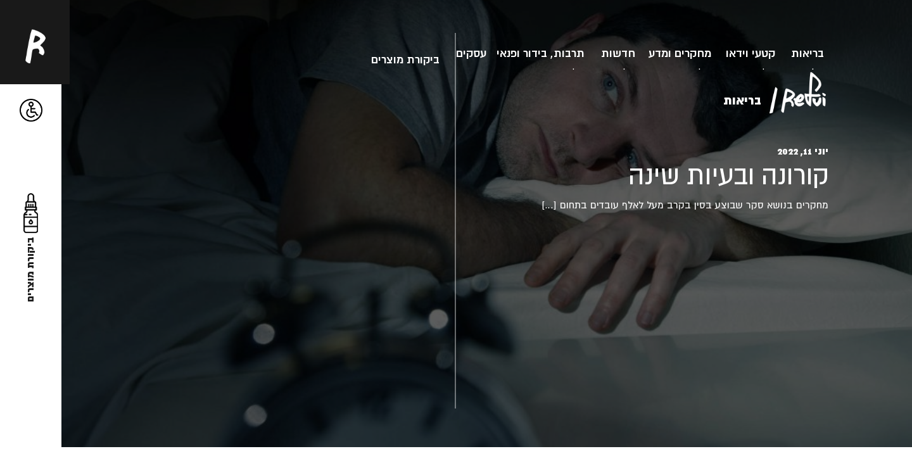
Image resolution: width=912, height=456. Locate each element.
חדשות (618, 53)
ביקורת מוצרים (405, 59)
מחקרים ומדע (680, 53)
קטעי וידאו (750, 53)
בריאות (807, 53)
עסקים (471, 53)
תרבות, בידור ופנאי (541, 53)
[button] (31, 110)
